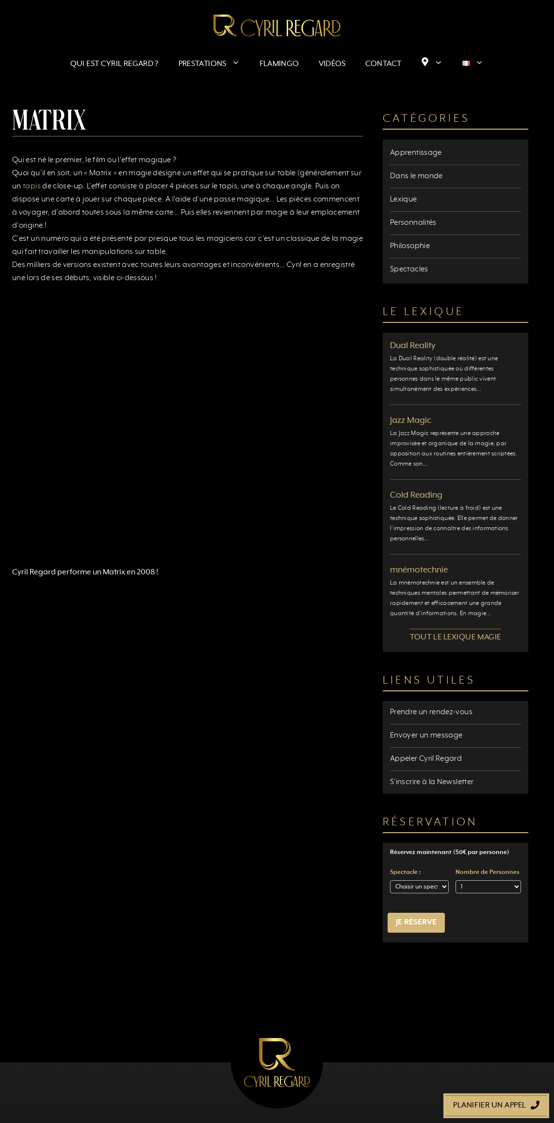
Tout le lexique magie (455, 637)
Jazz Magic (410, 420)
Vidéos (332, 64)
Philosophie (410, 246)
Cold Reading (416, 495)
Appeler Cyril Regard (426, 758)
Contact (383, 64)
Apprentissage (416, 153)
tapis (32, 186)
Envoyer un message (426, 735)
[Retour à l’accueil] (277, 25)
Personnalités (413, 222)
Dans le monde (416, 176)
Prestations (214, 64)
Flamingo (279, 64)
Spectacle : (405, 872)
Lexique (403, 199)
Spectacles (409, 269)
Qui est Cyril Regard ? (114, 64)
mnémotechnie (419, 570)
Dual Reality (413, 346)
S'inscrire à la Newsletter (431, 782)
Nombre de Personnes (488, 872)
